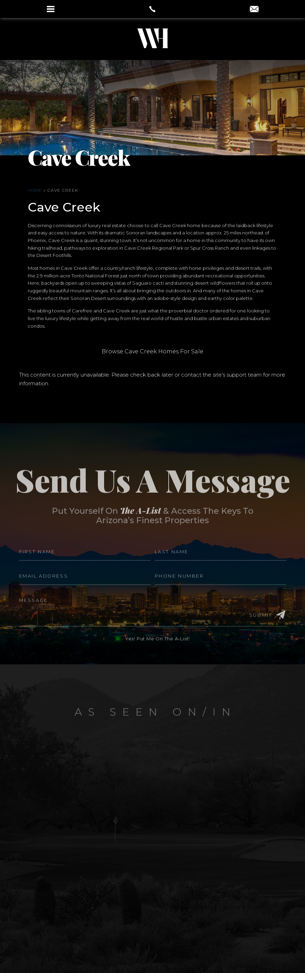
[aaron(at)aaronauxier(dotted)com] (254, 10)
